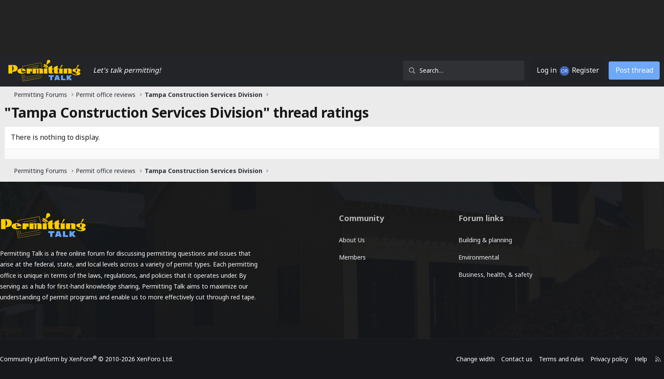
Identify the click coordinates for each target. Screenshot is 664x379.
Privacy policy (562, 359)
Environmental (462, 257)
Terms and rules (514, 359)
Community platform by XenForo (133, 359)
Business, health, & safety (479, 274)
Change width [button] (428, 359)
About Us (352, 240)
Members (352, 257)
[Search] (423, 70)
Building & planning (468, 240)
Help (594, 359)
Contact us (470, 359)
